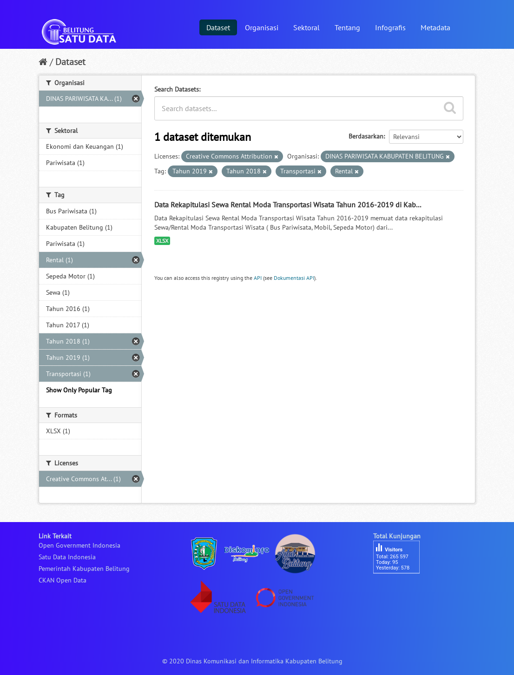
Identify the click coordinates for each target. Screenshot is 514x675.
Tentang (347, 27)
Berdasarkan (366, 136)
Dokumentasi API (294, 277)
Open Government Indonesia (79, 545)
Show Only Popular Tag (79, 390)
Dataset (218, 27)
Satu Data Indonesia (67, 557)
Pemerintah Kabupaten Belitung (84, 568)
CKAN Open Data (62, 580)
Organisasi (261, 27)
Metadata (435, 27)
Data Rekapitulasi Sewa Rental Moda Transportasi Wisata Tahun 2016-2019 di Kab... (287, 204)
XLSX (162, 240)
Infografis (390, 27)
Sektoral (306, 27)
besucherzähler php (401, 589)
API (258, 277)
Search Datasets (176, 89)
